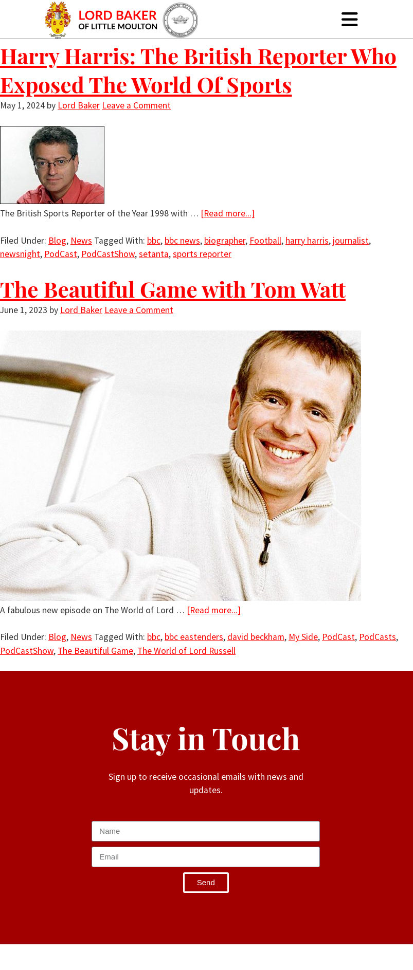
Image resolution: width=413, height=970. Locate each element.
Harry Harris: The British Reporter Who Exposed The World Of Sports (198, 70)
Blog (57, 240)
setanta (154, 254)
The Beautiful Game (95, 650)
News (81, 240)
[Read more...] (228, 213)
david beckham (255, 637)
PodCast (60, 254)
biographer (224, 240)
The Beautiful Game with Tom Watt (173, 288)
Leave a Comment (136, 105)
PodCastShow (108, 254)
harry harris (307, 240)
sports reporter (202, 254)
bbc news (182, 240)
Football (265, 240)
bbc (153, 240)
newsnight (20, 254)
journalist (351, 240)
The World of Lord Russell (186, 650)
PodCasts (377, 637)
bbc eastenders (194, 637)
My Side (303, 637)
